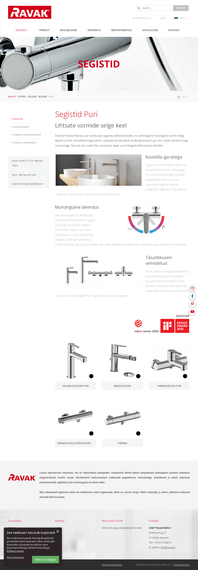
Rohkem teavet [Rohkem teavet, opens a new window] (15, 551)
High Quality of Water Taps (27, 163)
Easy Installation (24, 174)
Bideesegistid (122, 386)
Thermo (122, 443)
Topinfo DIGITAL (182, 564)
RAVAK (29, 12)
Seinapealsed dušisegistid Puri (75, 443)
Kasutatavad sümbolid (27, 183)
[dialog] (33, 547)
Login (163, 18)
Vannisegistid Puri (169, 386)
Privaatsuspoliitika (112, 564)
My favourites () (141, 18)
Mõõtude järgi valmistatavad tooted (122, 528)
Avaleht (12, 96)
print (185, 97)
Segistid (32, 96)
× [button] (57, 531)
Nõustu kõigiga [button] (45, 559)
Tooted (22, 96)
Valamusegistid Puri (75, 386)
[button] (17, 557)
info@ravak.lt (167, 547)
